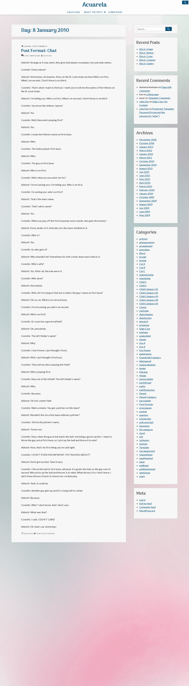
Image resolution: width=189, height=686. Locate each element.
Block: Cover (146, 56)
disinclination (146, 314)
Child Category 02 (148, 292)
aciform (143, 238)
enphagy (143, 332)
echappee (144, 325)
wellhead (143, 465)
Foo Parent (145, 350)
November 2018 (147, 139)
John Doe (144, 101)
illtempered (145, 361)
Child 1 (143, 281)
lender (142, 368)
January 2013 (146, 146)
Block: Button (146, 52)
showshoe (144, 425)
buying (142, 260)
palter (142, 386)
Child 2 (143, 285)
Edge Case (144, 328)
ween (142, 461)
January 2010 (146, 193)
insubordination (147, 364)
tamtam (143, 443)
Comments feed (147, 507)
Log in (142, 499)
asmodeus (144, 249)
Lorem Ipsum (115, 12)
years (142, 476)
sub (141, 436)
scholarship (145, 418)
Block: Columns (147, 59)
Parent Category (147, 397)
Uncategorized (147, 451)
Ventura (47, 56)
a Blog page (73, 12)
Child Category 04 (148, 300)
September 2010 (148, 164)
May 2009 (144, 215)
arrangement (146, 246)
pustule (143, 411)
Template (144, 447)
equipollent (145, 335)
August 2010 (146, 168)
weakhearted (146, 458)
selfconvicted (146, 422)
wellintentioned (147, 469)
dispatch (143, 321)
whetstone (144, 472)
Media (142, 375)
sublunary (144, 440)
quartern (143, 415)
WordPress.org (147, 510)
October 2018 (146, 143)
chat (26, 56)
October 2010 (146, 161)
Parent (142, 393)
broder (143, 256)
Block (142, 253)
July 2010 (144, 171)
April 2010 (144, 182)
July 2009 (144, 208)
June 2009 (144, 211)
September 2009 (148, 200)
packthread (145, 382)
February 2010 (146, 189)
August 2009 (146, 204)
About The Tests (95, 12)
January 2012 (146, 154)
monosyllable (146, 379)
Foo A (142, 343)
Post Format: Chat (39, 50)
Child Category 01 (148, 289)
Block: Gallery (146, 63)
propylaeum (145, 407)
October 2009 (146, 197)
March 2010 (145, 186)
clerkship (144, 310)
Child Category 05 (148, 303)
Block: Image (146, 49)
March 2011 (145, 157)
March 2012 (145, 150)
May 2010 (144, 179)
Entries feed (145, 503)
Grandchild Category (150, 357)
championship (146, 274)
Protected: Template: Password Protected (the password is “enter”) (156, 112)
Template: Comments (159, 97)
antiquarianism (146, 242)
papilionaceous (147, 389)
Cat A (142, 263)
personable (145, 400)
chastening (144, 278)
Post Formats (39, 46)
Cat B (142, 267)
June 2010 (144, 175)
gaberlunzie (145, 353)
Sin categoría (146, 429)
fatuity (142, 339)
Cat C (142, 271)
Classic (28, 46)
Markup (143, 372)
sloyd (142, 433)
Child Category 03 (148, 296)
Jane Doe (144, 108)
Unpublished (145, 454)
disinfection (145, 318)
